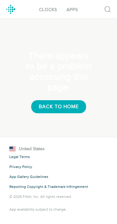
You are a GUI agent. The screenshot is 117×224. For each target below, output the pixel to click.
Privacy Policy (20, 167)
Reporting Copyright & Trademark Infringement (48, 187)
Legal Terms (19, 157)
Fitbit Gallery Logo (11, 9)
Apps (72, 9)
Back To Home (59, 107)
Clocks (48, 9)
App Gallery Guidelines (28, 177)
